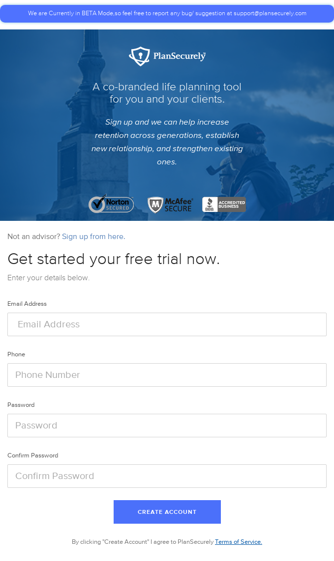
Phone (16, 354)
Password (20, 405)
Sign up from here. (93, 237)
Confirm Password (32, 456)
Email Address (27, 304)
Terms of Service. (238, 542)
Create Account (167, 512)
